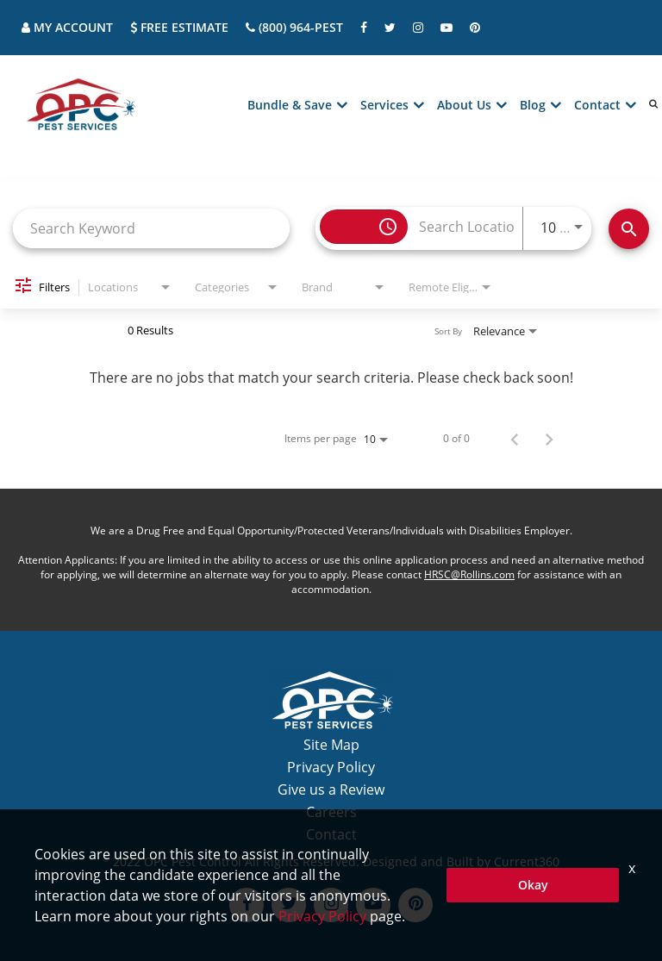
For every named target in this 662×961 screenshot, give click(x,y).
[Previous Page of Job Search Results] (514, 438)
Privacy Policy (331, 767)
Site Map (331, 744)
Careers (331, 811)
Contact (331, 834)
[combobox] (151, 228)
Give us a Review (331, 789)
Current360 (526, 861)
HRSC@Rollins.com (469, 574)
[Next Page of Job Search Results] (549, 438)
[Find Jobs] (629, 229)
